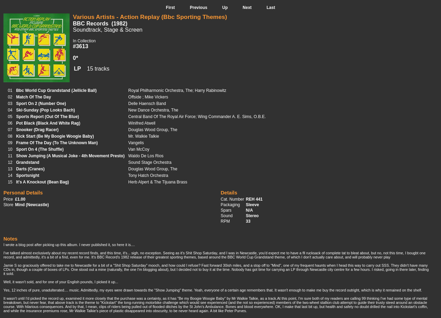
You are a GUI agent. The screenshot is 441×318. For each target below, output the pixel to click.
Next (247, 7)
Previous (198, 7)
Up (225, 7)
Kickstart (109, 302)
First (170, 7)
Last (271, 7)
